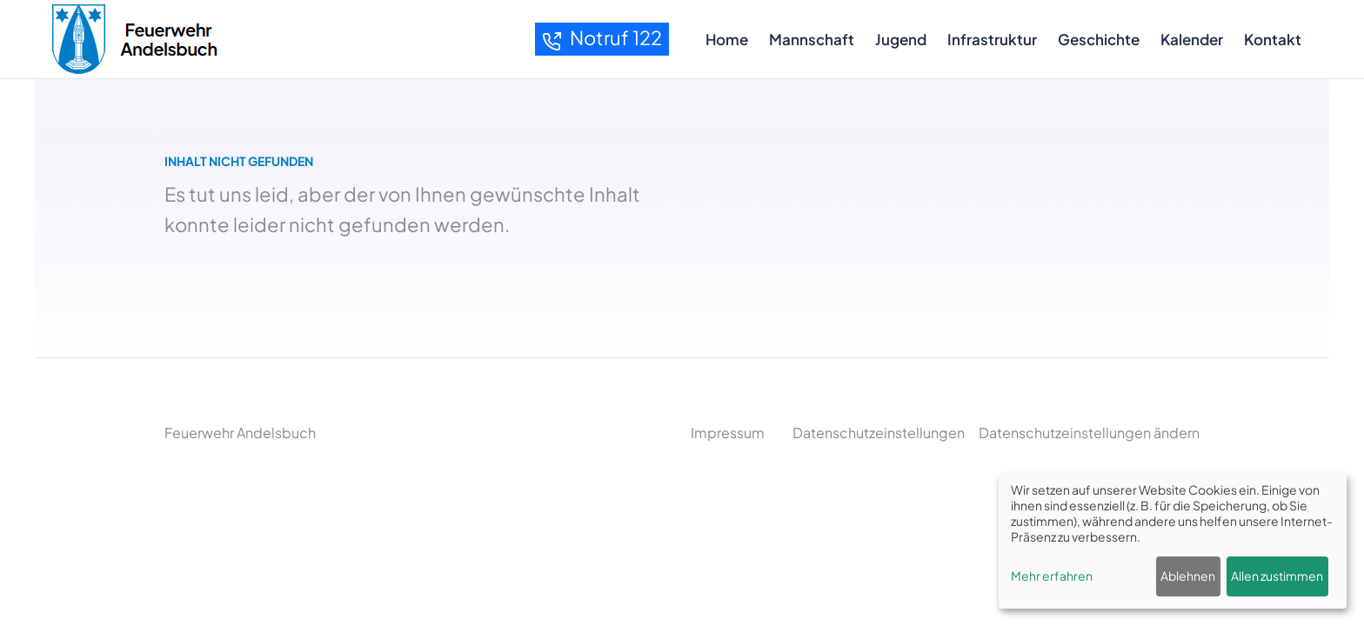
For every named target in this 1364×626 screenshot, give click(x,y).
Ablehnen (1187, 575)
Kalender (1191, 39)
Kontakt (1272, 39)
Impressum (728, 432)
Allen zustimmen (1277, 575)
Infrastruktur (992, 39)
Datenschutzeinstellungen (878, 432)
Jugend (900, 39)
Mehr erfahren (1052, 575)
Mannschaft (811, 39)
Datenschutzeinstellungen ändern (1089, 432)
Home (726, 39)
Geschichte (1099, 39)
